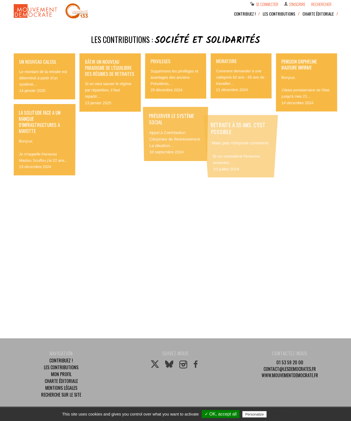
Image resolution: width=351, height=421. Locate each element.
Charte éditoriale (61, 381)
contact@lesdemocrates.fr (290, 369)
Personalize (254, 414)
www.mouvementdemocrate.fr (290, 375)
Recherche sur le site (61, 394)
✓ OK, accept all (221, 414)
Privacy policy (281, 414)
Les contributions (61, 367)
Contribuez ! (61, 360)
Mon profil (61, 374)
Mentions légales (61, 388)
